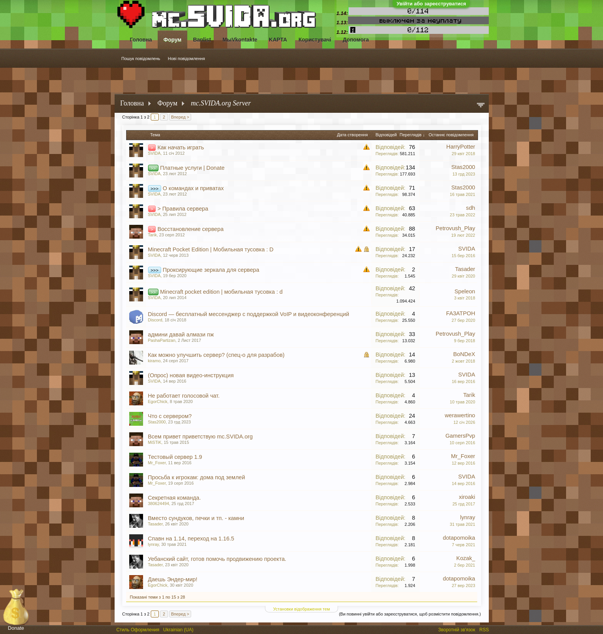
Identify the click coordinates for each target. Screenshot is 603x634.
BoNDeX (464, 354)
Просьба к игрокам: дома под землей (196, 477)
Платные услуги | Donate (192, 168)
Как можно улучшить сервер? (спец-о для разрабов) (216, 355)
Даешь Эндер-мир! (173, 579)
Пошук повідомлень (141, 58)
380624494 (158, 503)
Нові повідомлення (186, 58)
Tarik (152, 235)
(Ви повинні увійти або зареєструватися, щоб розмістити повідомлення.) (410, 614)
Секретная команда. (174, 498)
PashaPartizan (162, 340)
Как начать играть (180, 147)
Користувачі (314, 40)
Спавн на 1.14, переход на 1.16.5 (191, 538)
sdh (470, 208)
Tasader (465, 269)
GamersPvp (460, 436)
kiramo (154, 360)
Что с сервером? (170, 416)
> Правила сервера (182, 209)
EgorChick (158, 401)
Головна (141, 40)
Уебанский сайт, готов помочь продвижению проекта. (217, 559)
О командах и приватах (193, 188)
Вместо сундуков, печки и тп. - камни (196, 518)
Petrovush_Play (455, 228)
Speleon (465, 291)
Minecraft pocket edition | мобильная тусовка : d (221, 292)
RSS (485, 629)
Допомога (356, 40)
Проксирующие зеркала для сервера (211, 270)
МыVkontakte (240, 40)
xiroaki (467, 497)
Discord (155, 320)
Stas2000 (463, 167)
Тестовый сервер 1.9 (175, 457)
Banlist (202, 40)
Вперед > (180, 117)
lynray (467, 517)
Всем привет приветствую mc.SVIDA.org (200, 436)
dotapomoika (459, 538)
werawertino (460, 415)
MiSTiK (155, 442)
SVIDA (154, 153)
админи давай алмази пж (181, 334)
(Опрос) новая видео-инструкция (191, 375)
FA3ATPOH (460, 313)
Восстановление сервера (190, 229)
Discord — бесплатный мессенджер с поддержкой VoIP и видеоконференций (248, 314)
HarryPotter (460, 147)
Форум (172, 40)
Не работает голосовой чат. (184, 396)
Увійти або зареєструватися (431, 4)
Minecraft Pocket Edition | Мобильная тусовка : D (211, 249)
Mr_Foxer (157, 462)
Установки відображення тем (301, 609)
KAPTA (278, 40)
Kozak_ (465, 558)
